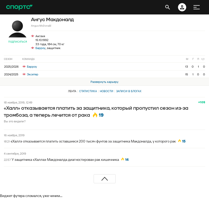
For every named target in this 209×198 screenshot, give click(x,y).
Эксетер (30, 74)
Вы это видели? (15, 121)
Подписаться (17, 41)
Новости (106, 91)
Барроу (40, 48)
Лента (72, 91)
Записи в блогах (128, 91)
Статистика (88, 91)
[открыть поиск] (167, 7)
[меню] (196, 7)
